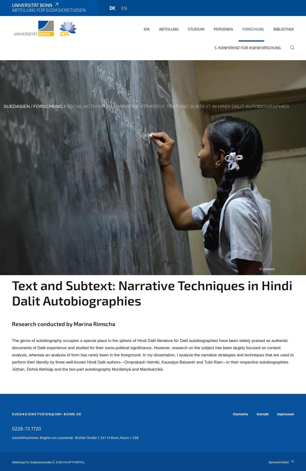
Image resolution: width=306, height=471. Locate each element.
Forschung (253, 29)
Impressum (285, 414)
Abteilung (169, 29)
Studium (196, 29)
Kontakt (263, 414)
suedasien (17, 106)
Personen (223, 29)
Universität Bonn (35, 5)
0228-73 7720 (26, 428)
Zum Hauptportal (70, 462)
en (124, 8)
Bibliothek (283, 29)
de (112, 8)
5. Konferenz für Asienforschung (247, 47)
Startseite (240, 414)
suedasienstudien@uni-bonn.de (47, 414)
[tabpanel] (153, 167)
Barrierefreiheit (281, 462)
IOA (147, 29)
